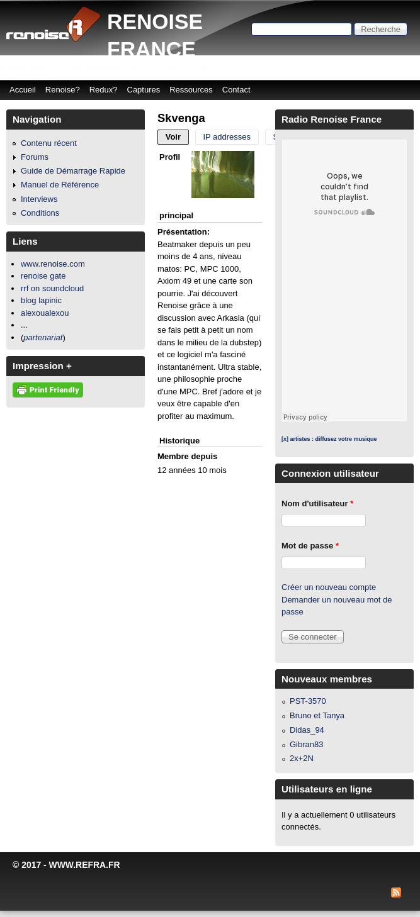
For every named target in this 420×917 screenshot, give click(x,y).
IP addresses (227, 137)
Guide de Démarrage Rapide (73, 170)
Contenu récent (49, 143)
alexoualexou (45, 313)
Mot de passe (310, 545)
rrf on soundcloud (52, 288)
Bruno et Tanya (317, 715)
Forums (34, 157)
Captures (144, 89)
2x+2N (302, 758)
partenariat (42, 337)
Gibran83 (306, 744)
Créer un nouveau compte (328, 587)
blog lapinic (41, 300)
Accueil (22, 89)
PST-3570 (308, 701)
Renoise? (62, 89)
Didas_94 (307, 730)
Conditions (40, 213)
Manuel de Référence (60, 184)
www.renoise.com (53, 264)
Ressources (191, 89)
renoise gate (43, 276)
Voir (177, 137)
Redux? (103, 89)
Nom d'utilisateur (317, 503)
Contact (236, 89)
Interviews (39, 199)
